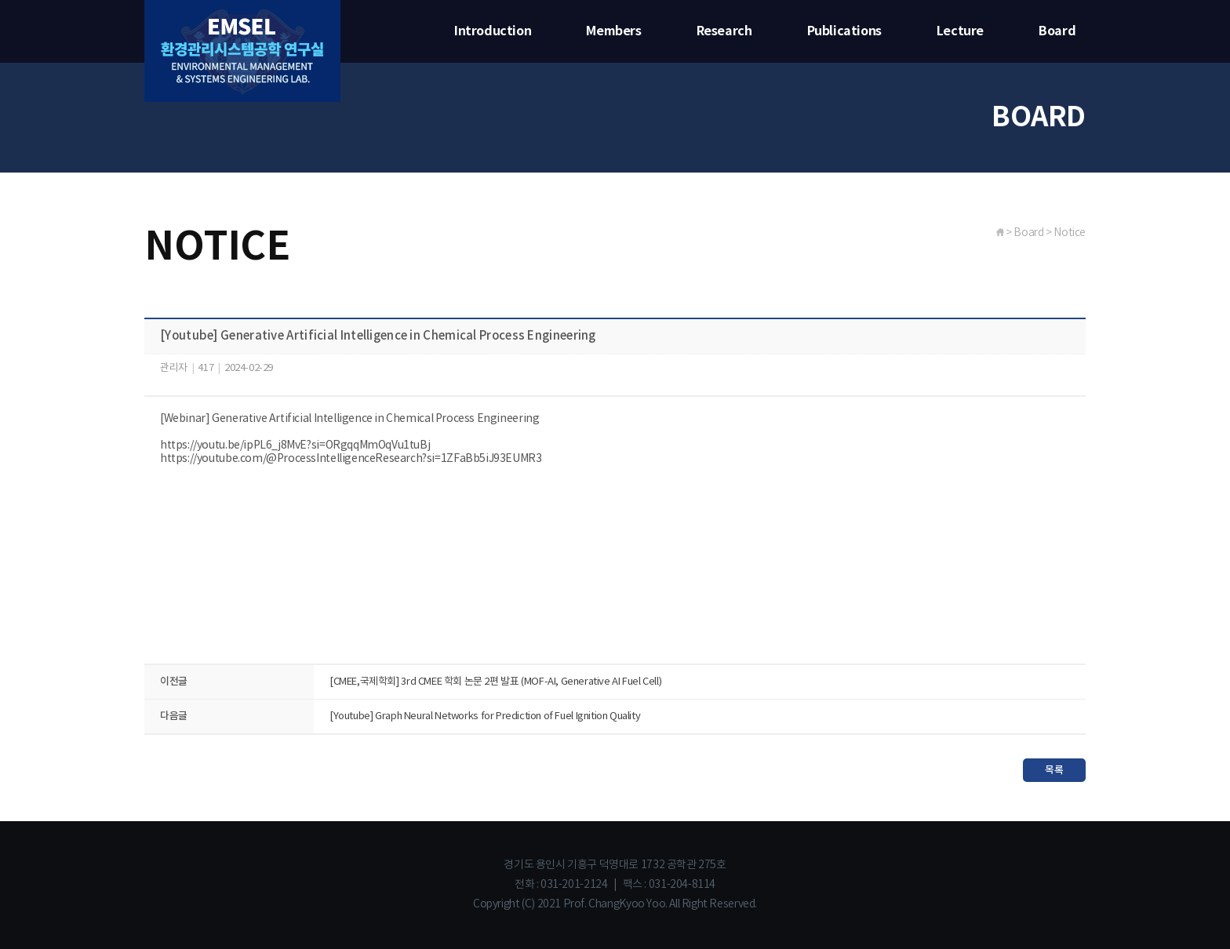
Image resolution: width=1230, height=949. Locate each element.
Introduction (492, 31)
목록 (1054, 770)
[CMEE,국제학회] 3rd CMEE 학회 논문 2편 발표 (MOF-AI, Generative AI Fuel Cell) (495, 682)
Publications (844, 31)
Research (724, 31)
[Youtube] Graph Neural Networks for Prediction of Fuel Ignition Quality (484, 716)
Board (1057, 31)
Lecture (960, 31)
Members (613, 31)
